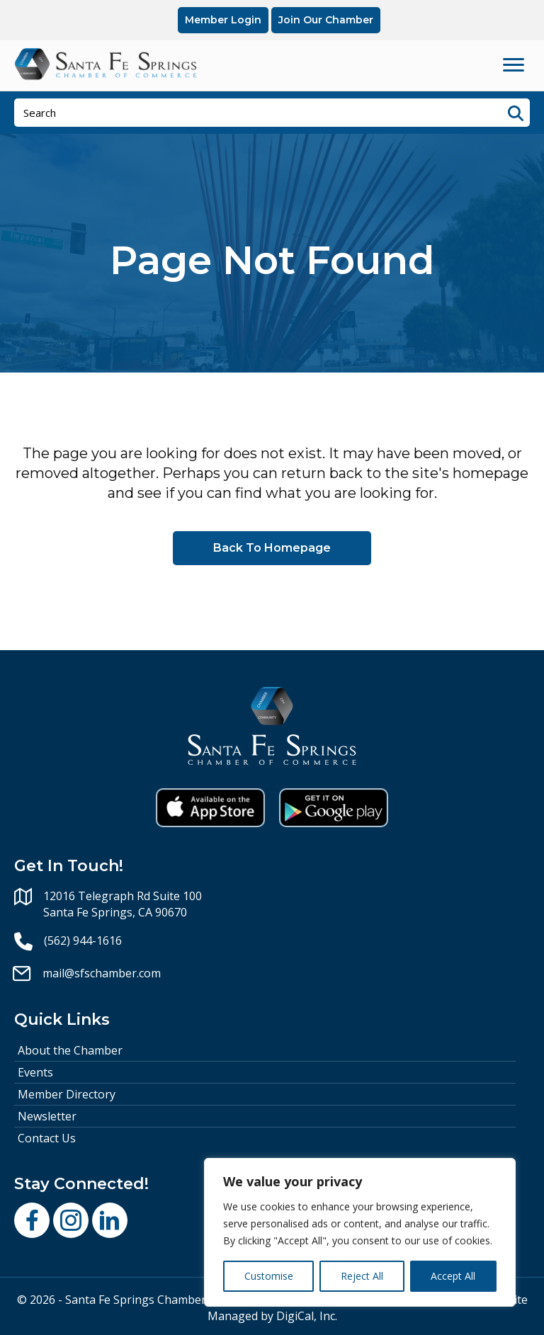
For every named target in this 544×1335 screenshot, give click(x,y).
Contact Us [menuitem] (47, 1138)
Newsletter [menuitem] (47, 1116)
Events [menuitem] (35, 1072)
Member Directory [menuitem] (66, 1094)
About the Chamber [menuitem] (70, 1050)
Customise (268, 1276)
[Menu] (513, 65)
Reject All (362, 1276)
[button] (32, 1220)
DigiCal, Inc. (306, 1316)
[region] (360, 1232)
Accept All (453, 1276)
